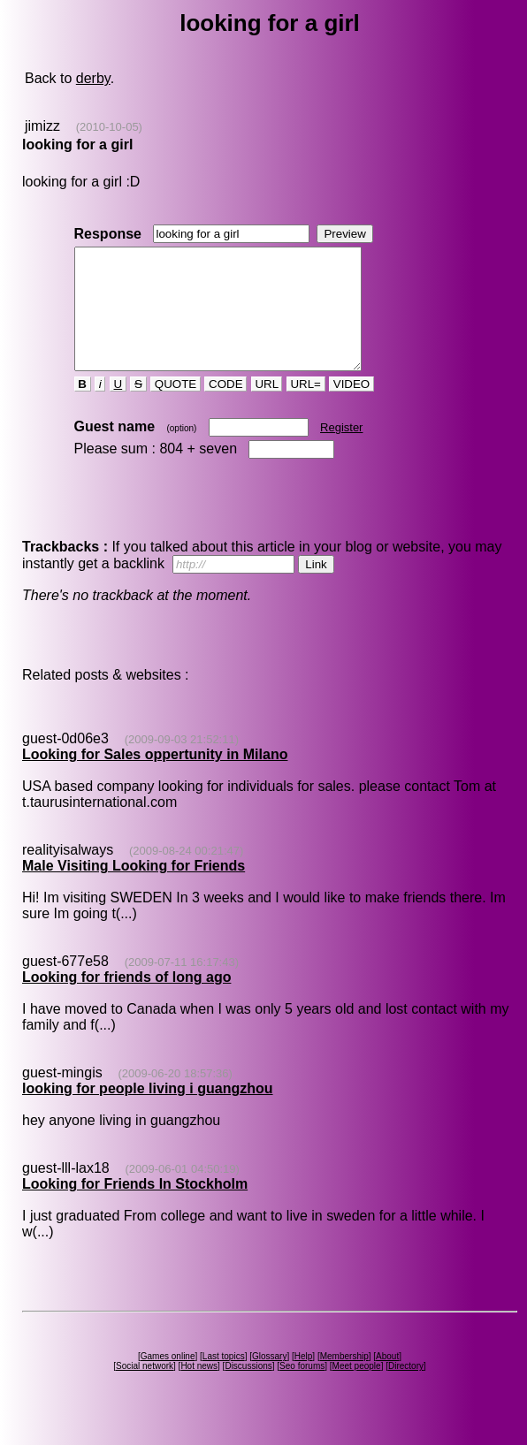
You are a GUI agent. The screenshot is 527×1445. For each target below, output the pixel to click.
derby (93, 78)
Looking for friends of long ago (126, 1000)
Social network (144, 1390)
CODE (225, 407)
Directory (406, 1390)
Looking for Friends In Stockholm (135, 1207)
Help (303, 1380)
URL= (306, 407)
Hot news (199, 1390)
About (387, 1380)
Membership (344, 1380)
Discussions (248, 1390)
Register (341, 451)
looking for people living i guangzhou (147, 1112)
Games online (168, 1380)
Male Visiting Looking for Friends (133, 889)
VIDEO (351, 407)
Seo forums (302, 1390)
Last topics (223, 1380)
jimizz (42, 125)
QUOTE (175, 407)
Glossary (269, 1380)
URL (267, 407)
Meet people (356, 1390)
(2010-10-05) (109, 126)
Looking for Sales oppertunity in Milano (154, 778)
